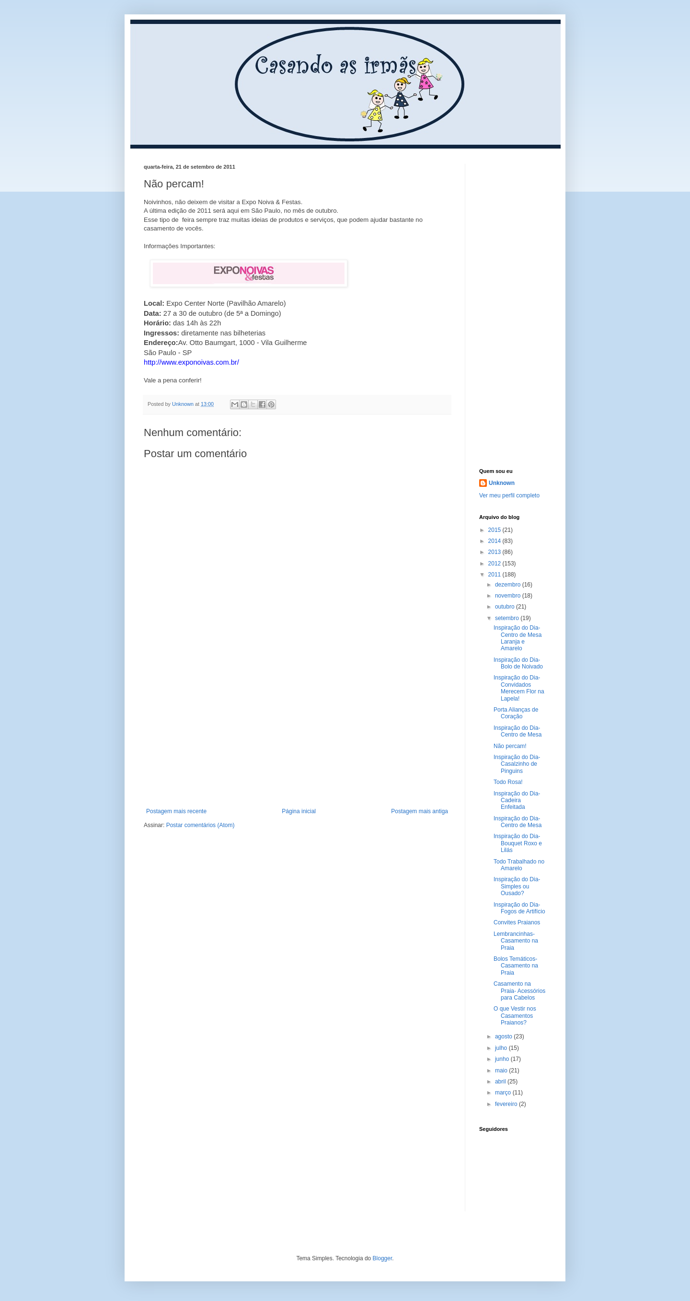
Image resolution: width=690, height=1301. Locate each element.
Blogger (382, 1258)
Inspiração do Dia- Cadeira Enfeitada (517, 800)
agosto (504, 1036)
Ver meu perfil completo (509, 495)
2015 (495, 530)
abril (501, 1081)
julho (502, 1048)
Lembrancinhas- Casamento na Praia (516, 941)
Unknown (502, 483)
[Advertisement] (297, 736)
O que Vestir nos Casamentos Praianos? (515, 1015)
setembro (507, 618)
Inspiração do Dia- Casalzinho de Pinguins (517, 764)
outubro (505, 606)
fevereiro (507, 1104)
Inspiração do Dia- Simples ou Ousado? (517, 886)
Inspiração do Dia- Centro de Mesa (517, 731)
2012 (495, 563)
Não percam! (510, 746)
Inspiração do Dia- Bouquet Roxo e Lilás (518, 843)
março (504, 1092)
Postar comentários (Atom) (200, 825)
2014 (495, 541)
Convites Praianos (517, 922)
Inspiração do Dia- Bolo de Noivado (518, 663)
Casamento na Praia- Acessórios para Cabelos (519, 990)
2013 (495, 552)
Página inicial (299, 811)
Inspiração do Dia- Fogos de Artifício (519, 908)
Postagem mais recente (176, 811)
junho (503, 1059)
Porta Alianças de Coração (516, 713)
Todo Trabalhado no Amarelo (519, 865)
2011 (495, 574)
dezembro (508, 584)
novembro (508, 595)
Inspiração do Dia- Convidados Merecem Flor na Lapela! (519, 688)
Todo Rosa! (508, 782)
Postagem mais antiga (419, 811)
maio (502, 1070)
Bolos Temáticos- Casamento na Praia (516, 966)
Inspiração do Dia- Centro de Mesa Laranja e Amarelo (517, 638)
